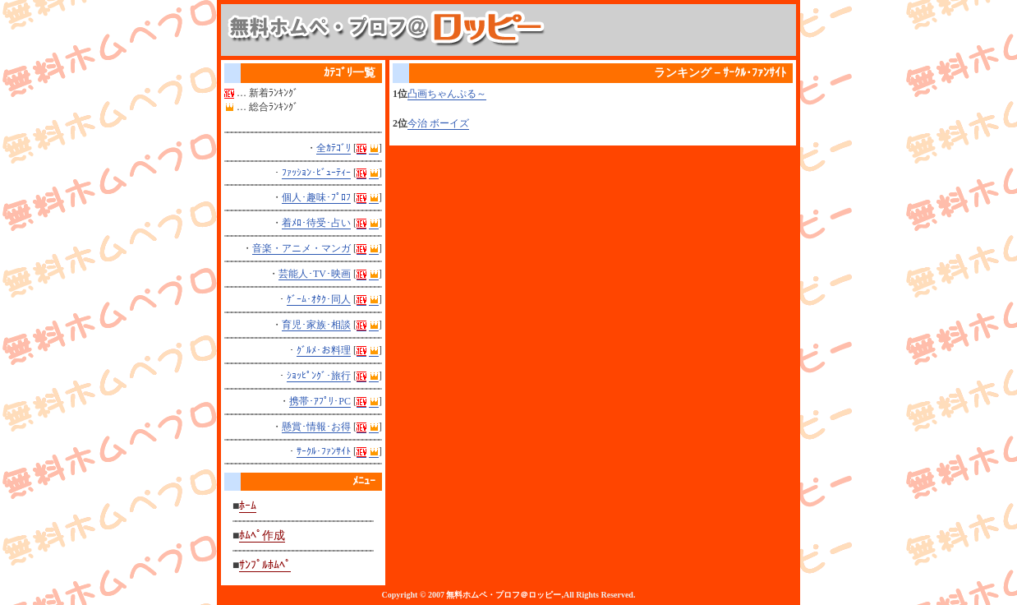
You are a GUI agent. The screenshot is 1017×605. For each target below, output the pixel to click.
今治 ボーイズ (438, 123)
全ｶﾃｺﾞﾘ (333, 148)
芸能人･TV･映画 (314, 273)
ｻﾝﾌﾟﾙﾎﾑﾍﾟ (265, 565)
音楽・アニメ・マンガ (301, 248)
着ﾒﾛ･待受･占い (316, 223)
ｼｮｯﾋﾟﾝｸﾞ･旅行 (319, 375)
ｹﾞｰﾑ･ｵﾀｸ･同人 (319, 299)
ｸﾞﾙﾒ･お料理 (324, 350)
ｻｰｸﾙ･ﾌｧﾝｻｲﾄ (324, 451)
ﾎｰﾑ (247, 506)
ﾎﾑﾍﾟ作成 (262, 535)
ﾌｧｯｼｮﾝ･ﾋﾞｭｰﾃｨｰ (316, 172)
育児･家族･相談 (316, 324)
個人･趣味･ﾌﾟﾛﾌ (316, 197)
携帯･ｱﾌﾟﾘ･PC (320, 401)
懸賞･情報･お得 (316, 426)
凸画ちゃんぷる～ (446, 93)
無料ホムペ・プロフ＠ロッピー (503, 594)
